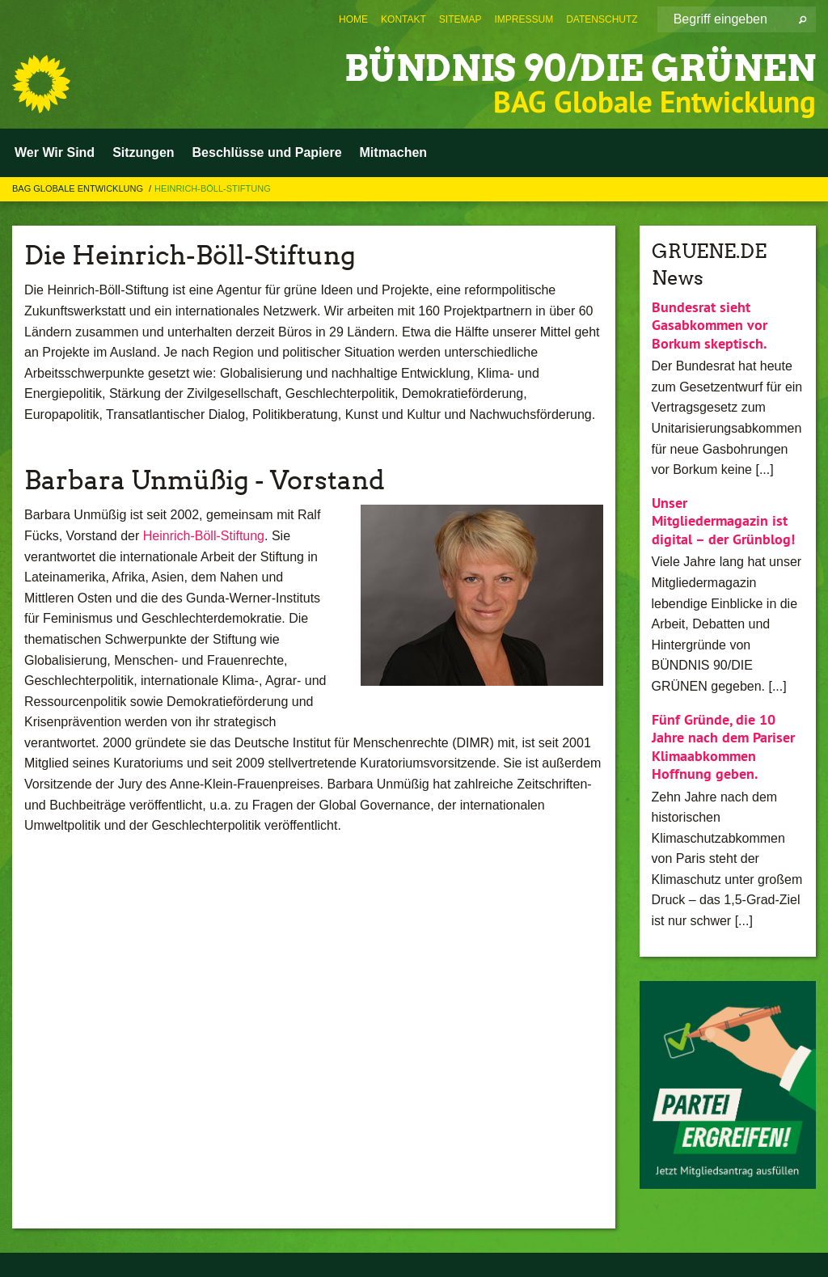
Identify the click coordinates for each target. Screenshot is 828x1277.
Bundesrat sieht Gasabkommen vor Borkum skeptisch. (709, 325)
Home (353, 19)
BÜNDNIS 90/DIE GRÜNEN (580, 68)
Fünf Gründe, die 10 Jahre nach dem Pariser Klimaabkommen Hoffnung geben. (723, 747)
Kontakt (403, 19)
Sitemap (460, 19)
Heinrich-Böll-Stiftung (212, 188)
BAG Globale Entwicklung (79, 188)
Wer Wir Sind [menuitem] (55, 152)
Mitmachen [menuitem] (394, 152)
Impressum (524, 19)
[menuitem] (353, 19)
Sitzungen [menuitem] (143, 152)
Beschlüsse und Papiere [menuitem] (267, 152)
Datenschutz (601, 19)
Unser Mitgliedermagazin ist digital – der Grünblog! (723, 520)
